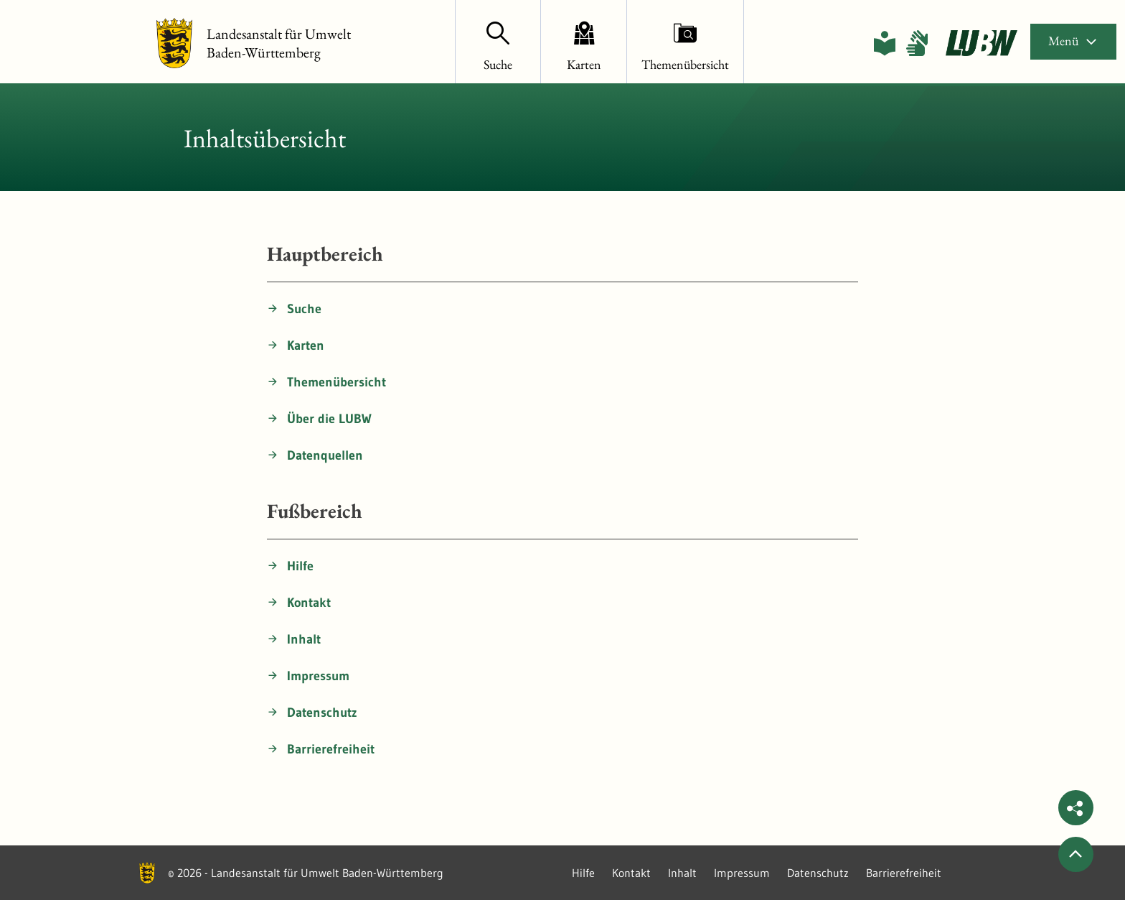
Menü (1073, 40)
